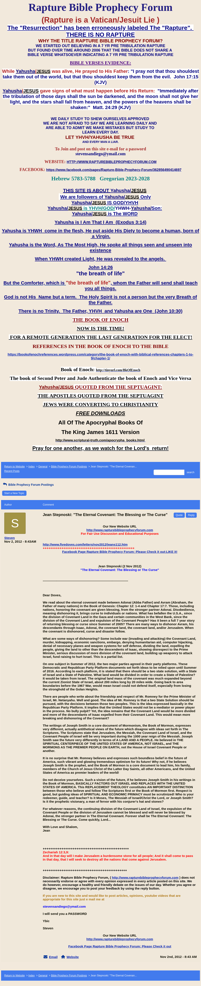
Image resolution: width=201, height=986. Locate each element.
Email (53, 957)
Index (31, 466)
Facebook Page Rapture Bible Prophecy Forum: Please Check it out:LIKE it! (119, 551)
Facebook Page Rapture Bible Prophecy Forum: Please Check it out (119, 946)
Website (72, 957)
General (42, 466)
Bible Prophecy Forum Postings (69, 466)
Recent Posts (11, 471)
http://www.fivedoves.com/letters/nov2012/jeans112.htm (85, 544)
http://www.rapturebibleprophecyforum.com (120, 530)
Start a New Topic (14, 493)
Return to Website (14, 466)
